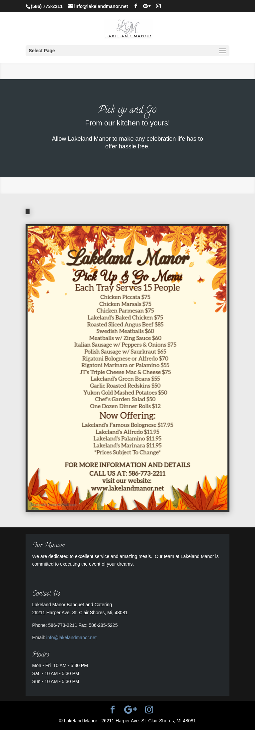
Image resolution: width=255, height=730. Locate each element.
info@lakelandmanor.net (71, 637)
